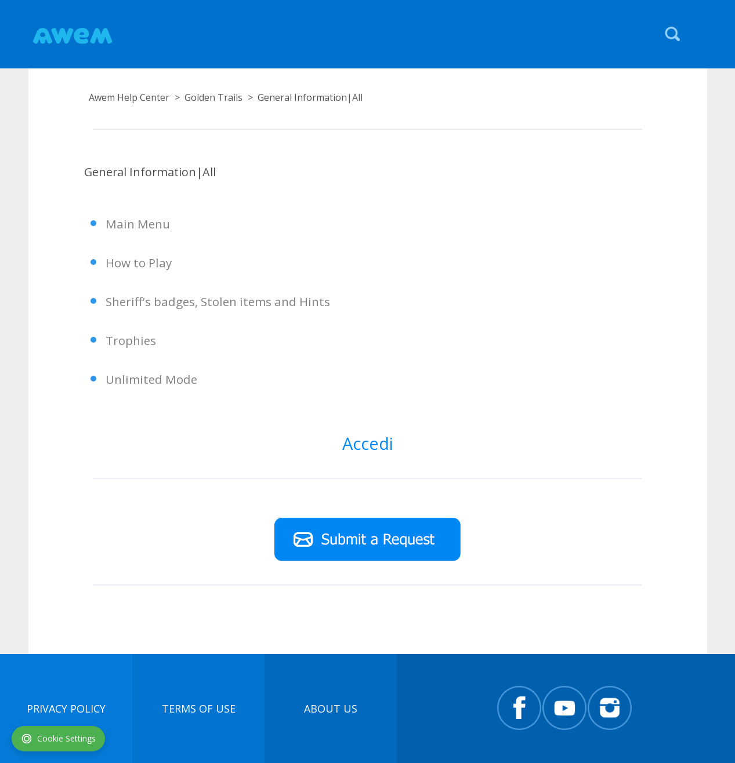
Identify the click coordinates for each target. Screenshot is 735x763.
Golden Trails (213, 97)
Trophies (131, 340)
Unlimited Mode (151, 379)
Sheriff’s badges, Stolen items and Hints (218, 301)
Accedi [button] (367, 443)
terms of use (199, 708)
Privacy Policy (66, 708)
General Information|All (310, 97)
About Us (330, 708)
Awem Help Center (129, 97)
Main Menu (138, 224)
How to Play (139, 263)
